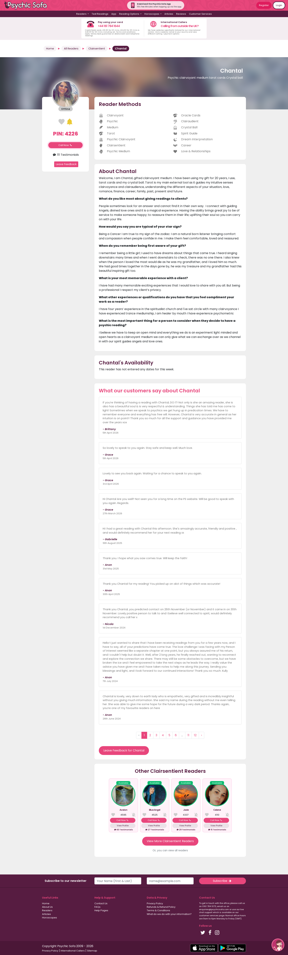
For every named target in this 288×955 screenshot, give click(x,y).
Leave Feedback (66, 164)
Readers (47, 910)
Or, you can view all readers (170, 850)
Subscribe (222, 881)
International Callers (73, 950)
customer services (208, 915)
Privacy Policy (155, 903)
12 (195, 735)
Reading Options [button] (129, 13)
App (113, 13)
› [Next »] (201, 735)
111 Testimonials (65, 155)
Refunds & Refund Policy (161, 906)
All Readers (71, 48)
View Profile (123, 825)
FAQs (97, 906)
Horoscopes (49, 917)
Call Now (65, 145)
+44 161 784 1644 (109, 26)
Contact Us (100, 903)
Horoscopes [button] (152, 13)
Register (264, 5)
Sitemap (92, 950)
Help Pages (101, 910)
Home (50, 48)
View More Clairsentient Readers (170, 841)
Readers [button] (81, 13)
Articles (168, 13)
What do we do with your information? (169, 914)
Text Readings (100, 13)
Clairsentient (96, 48)
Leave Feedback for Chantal (123, 750)
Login (279, 5)
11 (188, 735)
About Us (47, 906)
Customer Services (200, 13)
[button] (277, 944)
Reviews (181, 13)
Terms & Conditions (158, 910)
